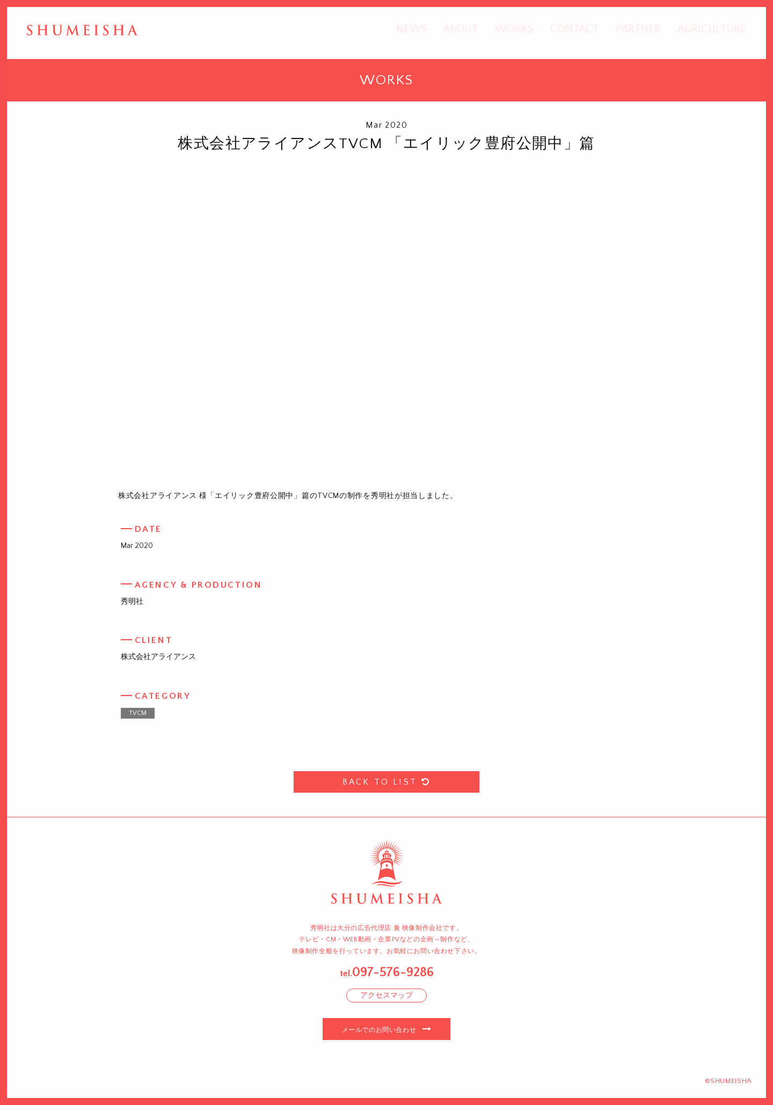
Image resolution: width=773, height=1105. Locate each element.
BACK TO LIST (386, 782)
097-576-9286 (393, 972)
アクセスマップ (386, 995)
